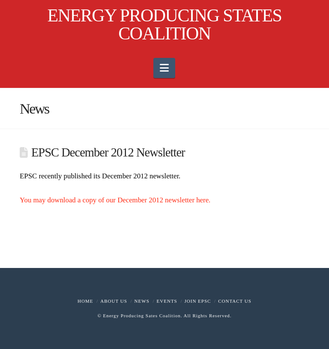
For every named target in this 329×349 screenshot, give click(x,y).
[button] (164, 68)
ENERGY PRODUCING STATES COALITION (165, 24)
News (142, 301)
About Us (113, 301)
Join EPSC (198, 301)
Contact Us (234, 301)
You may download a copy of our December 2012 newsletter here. (115, 200)
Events (167, 301)
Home (85, 301)
